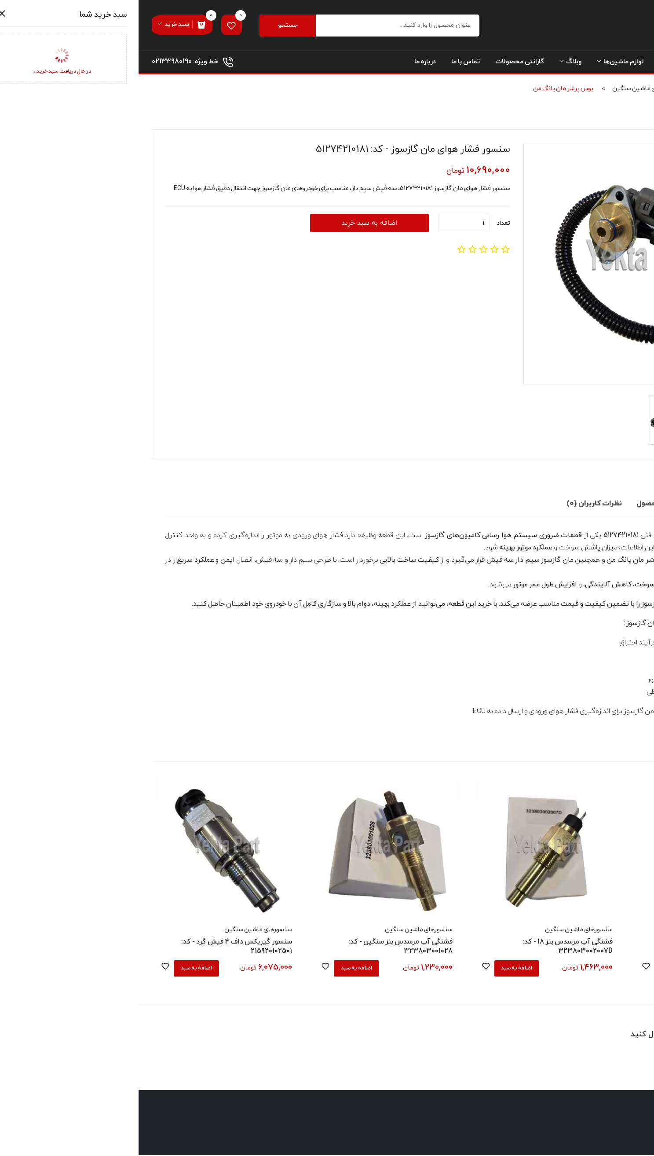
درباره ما (286, 63)
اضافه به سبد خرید (225, 225)
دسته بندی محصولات (554, 63)
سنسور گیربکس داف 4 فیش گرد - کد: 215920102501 (98, 946)
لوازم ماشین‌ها (481, 63)
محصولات (573, 90)
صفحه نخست (621, 63)
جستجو (152, 26)
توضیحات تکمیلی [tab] (599, 505)
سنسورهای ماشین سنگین (507, 90)
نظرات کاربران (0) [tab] (454, 505)
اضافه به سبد (538, 969)
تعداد (365, 224)
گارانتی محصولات (381, 63)
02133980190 (33, 63)
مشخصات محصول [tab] (526, 505)
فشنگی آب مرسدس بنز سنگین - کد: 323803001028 (262, 946)
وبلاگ (432, 63)
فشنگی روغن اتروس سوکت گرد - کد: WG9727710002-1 (580, 946)
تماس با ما (327, 63)
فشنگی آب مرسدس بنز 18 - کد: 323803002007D (429, 946)
